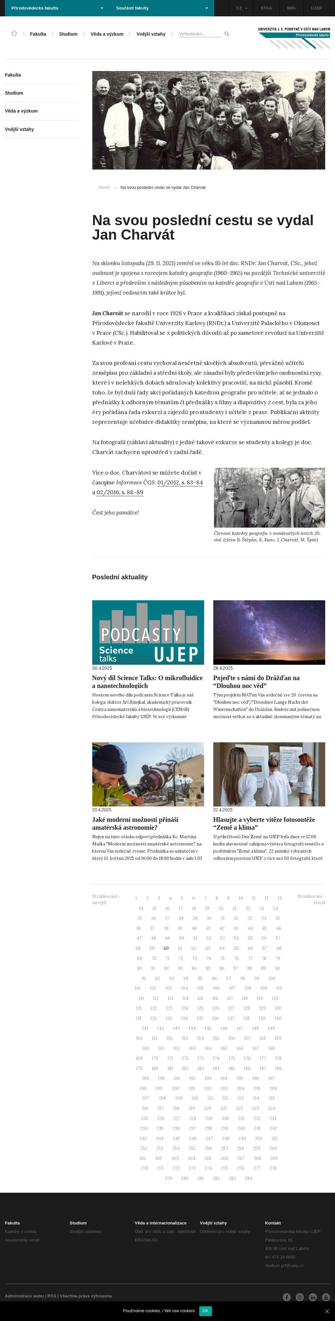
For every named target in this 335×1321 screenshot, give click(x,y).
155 (216, 1038)
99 (256, 978)
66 (250, 948)
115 (200, 998)
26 (153, 918)
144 (192, 1028)
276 (240, 1168)
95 (200, 978)
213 (241, 1098)
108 (248, 988)
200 (175, 1088)
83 (180, 968)
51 (195, 938)
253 (159, 1148)
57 (278, 938)
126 (216, 1008)
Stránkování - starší (311, 899)
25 (139, 918)
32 (236, 918)
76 (236, 958)
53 (222, 938)
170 (155, 1058)
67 (264, 948)
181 (170, 1068)
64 (222, 948)
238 (208, 1128)
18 (194, 908)
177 (263, 1058)
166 (240, 1048)
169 (139, 1058)
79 (277, 958)
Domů (104, 187)
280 (184, 1178)
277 (257, 1168)
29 (195, 918)
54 (236, 938)
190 (161, 1078)
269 (274, 1158)
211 (210, 1098)
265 (208, 1158)
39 (180, 928)
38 (166, 928)
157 (247, 1038)
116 (215, 998)
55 (250, 938)
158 (262, 1038)
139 (262, 1018)
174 (216, 1058)
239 (224, 1128)
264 (191, 1158)
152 (170, 1038)
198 (143, 1088)
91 (144, 978)
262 (158, 1158)
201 (191, 1088)
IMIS (291, 8)
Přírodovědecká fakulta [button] (57, 8)
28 (181, 918)
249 (242, 1138)
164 (208, 1048)
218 (176, 1108)
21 (235, 908)
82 (166, 968)
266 (224, 1158)
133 (169, 1018)
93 (171, 978)
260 (273, 1148)
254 (176, 1148)
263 (175, 1158)
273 (192, 1168)
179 (139, 1068)
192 (192, 1078)
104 (184, 988)
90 (277, 968)
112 (156, 998)
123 (169, 1008)
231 (241, 1118)
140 (277, 1018)
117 (230, 998)
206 (273, 1088)
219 (191, 1108)
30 (209, 918)
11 (254, 898)
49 (167, 938)
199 (159, 1088)
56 (264, 938)
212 (225, 1098)
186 (247, 1068)
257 (224, 1148)
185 (232, 1068)
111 (141, 998)
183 (201, 1068)
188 (278, 1068)
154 (200, 1038)
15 (154, 908)
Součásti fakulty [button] (162, 8)
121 (139, 1008)
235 (160, 1128)
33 (250, 918)
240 (241, 1128)
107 (232, 988)
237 (192, 1128)
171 (170, 1058)
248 (225, 1138)
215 (272, 1098)
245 (176, 1138)
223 (255, 1108)
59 (152, 948)
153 (185, 1038)
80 (139, 968)
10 (241, 898)
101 (138, 988)
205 (257, 1088)
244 (160, 1138)
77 (250, 958)
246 (193, 1138)
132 (153, 1018)
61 (180, 948)
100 (272, 978)
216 (145, 1108)
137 (231, 1018)
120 (275, 998)
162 (176, 1048)
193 (208, 1078)
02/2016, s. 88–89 (120, 492)
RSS (51, 1296)
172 (185, 1058)
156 (231, 1038)
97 (228, 978)
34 (263, 918)
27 (167, 918)
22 (248, 908)
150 (139, 1038)
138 (246, 1018)
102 (153, 988)
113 (170, 998)
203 (224, 1088)
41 (208, 928)
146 (223, 1028)
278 (273, 1168)
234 (144, 1128)
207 (146, 1098)
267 (241, 1158)
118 (245, 998)
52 (208, 938)
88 (249, 968)
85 (208, 968)
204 (240, 1088)
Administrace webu (24, 1296)
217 (161, 1108)
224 (271, 1108)
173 (201, 1058)
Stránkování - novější (106, 899)
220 (207, 1108)
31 (223, 918)
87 (236, 968)
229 (209, 1118)
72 (181, 958)
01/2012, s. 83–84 (180, 482)
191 (177, 1078)
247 (209, 1138)
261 (142, 1158)
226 (160, 1118)
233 (273, 1118)
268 (257, 1158)
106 (216, 988)
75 (222, 958)
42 (222, 928)
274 (208, 1168)
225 (144, 1118)
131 (138, 1018)
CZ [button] (241, 8)
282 (216, 1178)
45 (264, 928)
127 (231, 1008)
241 (257, 1128)
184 (216, 1068)
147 (240, 1028)
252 (143, 1148)
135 (200, 1018)
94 (185, 978)
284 (248, 1178)
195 (240, 1078)
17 (181, 908)
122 (154, 1008)
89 (263, 968)
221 (223, 1108)
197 (271, 1078)
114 (185, 998)
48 (153, 938)
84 (194, 968)
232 (257, 1118)
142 (160, 1028)
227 (176, 1118)
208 (162, 1098)
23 (261, 908)
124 (185, 1008)
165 (224, 1048)
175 (232, 1058)
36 (138, 928)
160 (145, 1048)
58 (138, 948)
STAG (266, 8)
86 (222, 968)
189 (145, 1078)
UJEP (316, 8)
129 (262, 1008)
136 (215, 1018)
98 (242, 978)
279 (168, 1178)
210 (195, 1098)
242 (273, 1128)
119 (260, 998)
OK (206, 1310)
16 (168, 908)
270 (144, 1168)
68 (278, 948)
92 (157, 978)
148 (255, 1028)
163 (192, 1048)
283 (232, 1178)
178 (278, 1058)
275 (224, 1168)
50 (181, 938)
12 (267, 898)
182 (185, 1068)
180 (155, 1068)
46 (278, 928)
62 (193, 948)
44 (250, 928)
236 (176, 1128)
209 (179, 1098)
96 (214, 978)
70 (153, 958)
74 (208, 958)
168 (271, 1048)
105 (200, 988)
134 (184, 1018)
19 (207, 908)
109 (263, 988)
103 (169, 988)
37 (152, 928)
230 (225, 1118)
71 (167, 958)
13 (280, 898)
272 (176, 1168)
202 (207, 1088)
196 (255, 1078)
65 (236, 948)
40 (194, 928)
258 (240, 1148)
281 (201, 1178)
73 (194, 958)
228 (192, 1118)
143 (176, 1028)
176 (247, 1058)
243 (143, 1138)
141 (145, 1028)
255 (192, 1148)
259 (256, 1148)
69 (139, 958)
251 (275, 1138)
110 (279, 988)
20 (221, 908)
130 (278, 1008)
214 (256, 1098)
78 (264, 958)
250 (258, 1138)
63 (207, 948)
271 (160, 1168)
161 (161, 1048)
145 (208, 1028)
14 (141, 908)
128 (247, 1008)
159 (278, 1038)
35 (277, 918)
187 (263, 1068)
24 (275, 908)
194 (223, 1078)
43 (236, 928)
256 (208, 1148)
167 (256, 1048)
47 (139, 938)
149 (271, 1028)
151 (154, 1038)
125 (200, 1008)
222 (239, 1108)
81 (153, 968)
